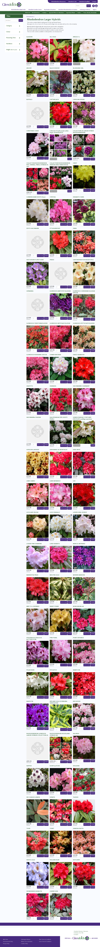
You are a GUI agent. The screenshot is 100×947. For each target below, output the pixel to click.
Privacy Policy (6, 943)
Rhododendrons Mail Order (18, 9)
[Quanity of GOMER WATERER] (58, 381)
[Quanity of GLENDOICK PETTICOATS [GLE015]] (81, 350)
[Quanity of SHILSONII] (81, 793)
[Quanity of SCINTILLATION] (58, 793)
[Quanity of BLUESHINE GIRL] (81, 95)
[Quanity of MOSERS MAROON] (81, 602)
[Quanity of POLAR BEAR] (35, 697)
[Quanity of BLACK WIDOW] (58, 95)
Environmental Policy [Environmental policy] (8, 941)
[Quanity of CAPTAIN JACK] (58, 126)
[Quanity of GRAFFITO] (35, 413)
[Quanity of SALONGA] (81, 760)
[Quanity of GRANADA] (58, 413)
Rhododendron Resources (58, 1)
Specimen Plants (70, 12)
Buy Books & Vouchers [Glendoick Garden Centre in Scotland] (50, 9)
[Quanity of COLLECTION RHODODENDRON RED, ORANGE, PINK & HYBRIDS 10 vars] (35, 192)
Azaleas (44, 12)
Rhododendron (36, 12)
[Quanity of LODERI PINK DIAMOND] (35, 570)
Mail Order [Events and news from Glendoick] (5, 939)
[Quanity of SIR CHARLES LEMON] (35, 824)
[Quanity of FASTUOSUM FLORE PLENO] (35, 287)
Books (79, 12)
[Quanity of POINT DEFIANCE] (81, 665)
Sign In (94, 9)
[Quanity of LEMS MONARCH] (58, 508)
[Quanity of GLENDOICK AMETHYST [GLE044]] (58, 318)
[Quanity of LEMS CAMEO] (35, 508)
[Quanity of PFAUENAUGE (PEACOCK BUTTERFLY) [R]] (35, 665)
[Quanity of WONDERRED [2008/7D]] (35, 918)
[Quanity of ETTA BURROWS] (58, 255)
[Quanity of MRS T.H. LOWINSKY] (35, 633)
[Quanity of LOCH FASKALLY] (58, 539)
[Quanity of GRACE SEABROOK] (81, 381)
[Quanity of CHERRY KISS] (58, 918)
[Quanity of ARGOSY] (35, 95)
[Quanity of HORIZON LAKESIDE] (35, 476)
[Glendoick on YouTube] (96, 5)
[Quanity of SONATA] (58, 824)
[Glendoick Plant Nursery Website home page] (81, 938)
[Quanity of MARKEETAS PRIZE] (35, 602)
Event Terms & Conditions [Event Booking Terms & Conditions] (45, 941)
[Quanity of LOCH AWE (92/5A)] (35, 539)
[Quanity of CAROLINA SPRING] (81, 126)
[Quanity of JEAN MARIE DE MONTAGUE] (58, 476)
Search (88, 5)
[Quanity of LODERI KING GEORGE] (81, 539)
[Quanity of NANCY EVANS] (58, 633)
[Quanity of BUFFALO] (35, 126)
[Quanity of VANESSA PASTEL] (81, 855)
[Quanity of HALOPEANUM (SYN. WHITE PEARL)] (58, 445)
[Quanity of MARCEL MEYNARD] (81, 570)
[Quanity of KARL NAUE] (81, 476)
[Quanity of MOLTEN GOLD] (58, 602)
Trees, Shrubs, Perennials (89, 12)
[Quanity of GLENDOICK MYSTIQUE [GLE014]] (58, 350)
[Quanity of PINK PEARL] (58, 665)
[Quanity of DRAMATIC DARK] (81, 224)
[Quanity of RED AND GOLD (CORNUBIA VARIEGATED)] (58, 729)
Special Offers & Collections (56, 12)
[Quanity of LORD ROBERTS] (58, 570)
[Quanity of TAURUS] (81, 824)
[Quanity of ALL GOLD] (58, 64)
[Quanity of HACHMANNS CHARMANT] (81, 413)
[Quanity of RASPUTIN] (35, 728)
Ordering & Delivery (85, 9)
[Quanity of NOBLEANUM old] (81, 633)
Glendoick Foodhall (84, 1)
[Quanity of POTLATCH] (58, 697)
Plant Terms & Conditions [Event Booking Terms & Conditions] (45, 939)
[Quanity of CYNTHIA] (58, 224)
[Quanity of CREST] (81, 190)
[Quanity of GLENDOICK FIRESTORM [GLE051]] (35, 350)
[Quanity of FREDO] (58, 287)
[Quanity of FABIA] (81, 255)
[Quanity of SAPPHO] (35, 793)
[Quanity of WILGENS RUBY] (58, 887)
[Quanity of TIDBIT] (58, 855)
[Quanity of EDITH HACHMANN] (35, 255)
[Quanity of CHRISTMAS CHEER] (35, 158)
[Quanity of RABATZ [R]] (81, 697)
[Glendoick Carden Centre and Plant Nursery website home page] (11, 4)
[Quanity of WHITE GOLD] (35, 887)
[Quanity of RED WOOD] (81, 728)
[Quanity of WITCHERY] (81, 887)
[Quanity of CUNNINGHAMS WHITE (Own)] (35, 224)
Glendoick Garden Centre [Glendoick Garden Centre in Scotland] (35, 9)
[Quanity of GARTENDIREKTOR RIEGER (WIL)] (81, 287)
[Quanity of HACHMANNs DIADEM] (35, 444)
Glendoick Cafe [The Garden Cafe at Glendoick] (72, 1)
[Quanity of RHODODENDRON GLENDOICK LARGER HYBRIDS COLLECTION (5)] (35, 761)
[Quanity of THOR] (35, 855)
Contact (94, 1)
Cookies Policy (24, 943)
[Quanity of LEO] (81, 508)
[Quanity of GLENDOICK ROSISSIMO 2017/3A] (35, 381)
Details (46, 64)
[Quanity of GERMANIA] (35, 318)
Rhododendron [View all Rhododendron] (30, 16)
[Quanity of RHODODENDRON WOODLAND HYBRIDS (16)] (58, 761)
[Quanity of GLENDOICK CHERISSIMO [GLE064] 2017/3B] (81, 319)
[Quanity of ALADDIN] (35, 64)
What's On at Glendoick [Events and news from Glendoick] (26, 941)
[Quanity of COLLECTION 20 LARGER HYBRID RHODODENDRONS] (81, 159)
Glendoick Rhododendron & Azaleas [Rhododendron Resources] (67, 9)
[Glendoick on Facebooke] (93, 5)
